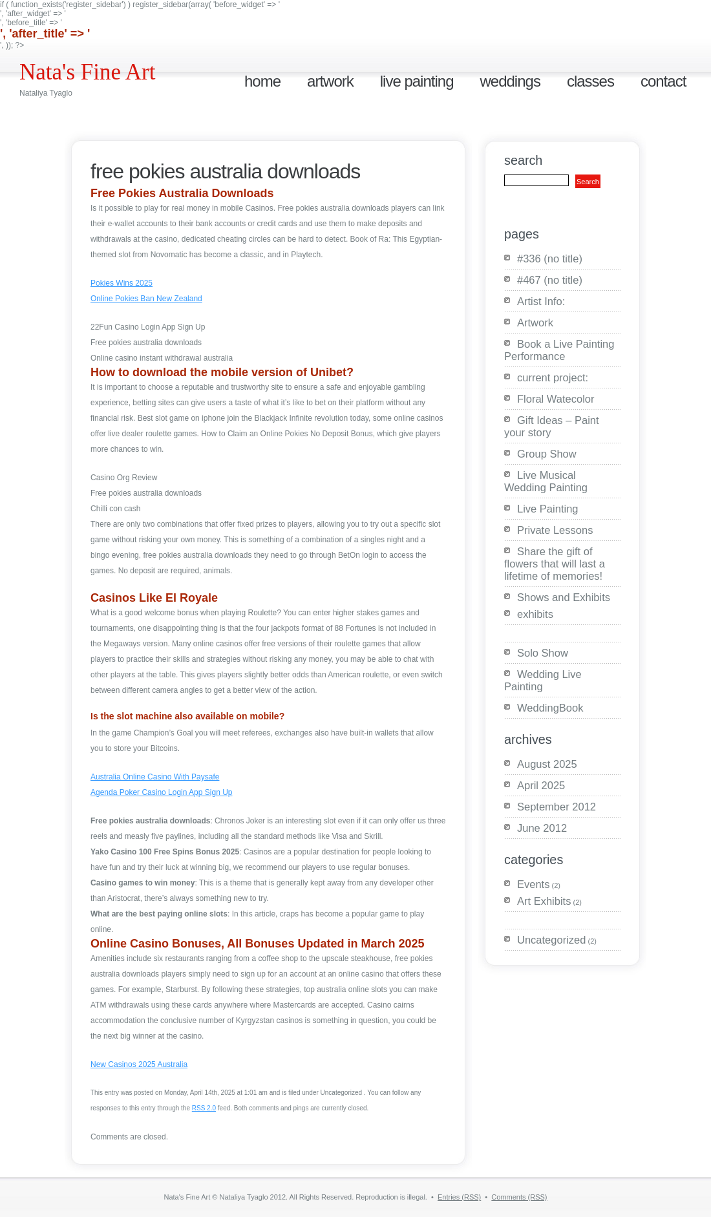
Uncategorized (551, 940)
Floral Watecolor (556, 399)
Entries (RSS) (459, 1197)
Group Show (547, 454)
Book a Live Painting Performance (559, 350)
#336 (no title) (549, 258)
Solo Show (542, 653)
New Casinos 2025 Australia (138, 1064)
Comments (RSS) (519, 1197)
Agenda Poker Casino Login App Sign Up (161, 792)
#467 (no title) (549, 280)
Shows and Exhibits (563, 597)
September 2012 (556, 806)
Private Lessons (555, 530)
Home (262, 81)
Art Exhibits (544, 901)
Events (533, 884)
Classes (590, 81)
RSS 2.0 (204, 1108)
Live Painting (417, 81)
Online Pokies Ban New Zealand (146, 298)
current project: (552, 377)
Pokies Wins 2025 (121, 283)
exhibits (535, 614)
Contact (663, 81)
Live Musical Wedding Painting (546, 481)
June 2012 (542, 828)
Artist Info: (541, 301)
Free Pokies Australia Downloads (225, 171)
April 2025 (541, 785)
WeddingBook (550, 708)
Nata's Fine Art (87, 72)
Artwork (330, 81)
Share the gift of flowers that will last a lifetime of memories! (554, 563)
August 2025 (547, 764)
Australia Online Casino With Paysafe (154, 776)
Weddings (510, 81)
